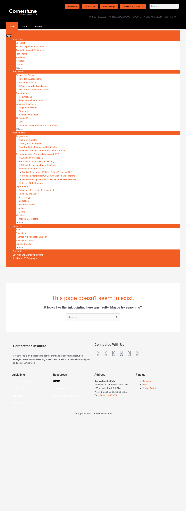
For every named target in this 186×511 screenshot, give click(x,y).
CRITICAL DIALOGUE (119, 17)
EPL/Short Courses (21, 493)
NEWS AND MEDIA (153, 17)
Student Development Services (68, 486)
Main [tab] (12, 26)
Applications (89, 6)
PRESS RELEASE (97, 17)
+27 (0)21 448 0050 (107, 485)
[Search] (176, 6)
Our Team (21, 478)
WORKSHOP (171, 17)
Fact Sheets (17, 486)
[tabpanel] (93, 148)
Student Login (109, 6)
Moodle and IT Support (133, 6)
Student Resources (62, 478)
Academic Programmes (23, 471)
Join (14, 478)
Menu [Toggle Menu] (9, 36)
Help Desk (72, 6)
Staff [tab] (24, 26)
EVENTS (137, 17)
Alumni (56, 471)
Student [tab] (39, 26)
